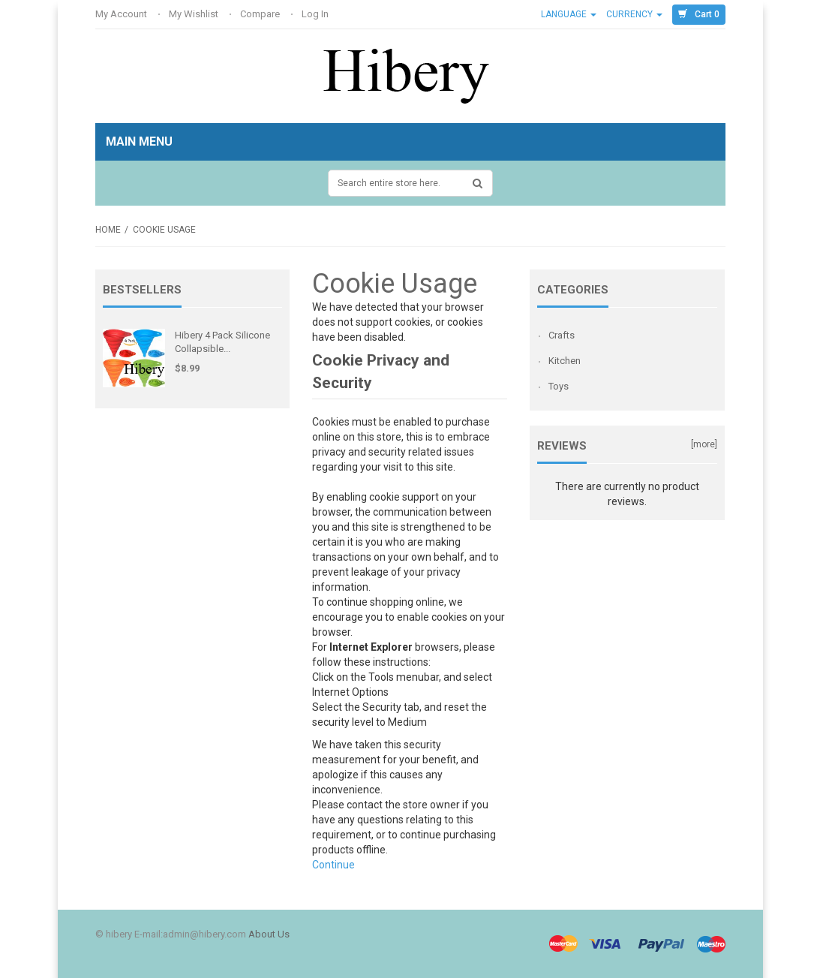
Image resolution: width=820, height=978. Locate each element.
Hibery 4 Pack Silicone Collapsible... (222, 342)
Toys (558, 386)
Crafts (561, 335)
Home (108, 229)
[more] (704, 444)
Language (568, 14)
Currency (634, 14)
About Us (269, 934)
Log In (316, 14)
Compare (261, 14)
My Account (122, 14)
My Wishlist (195, 14)
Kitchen (564, 360)
